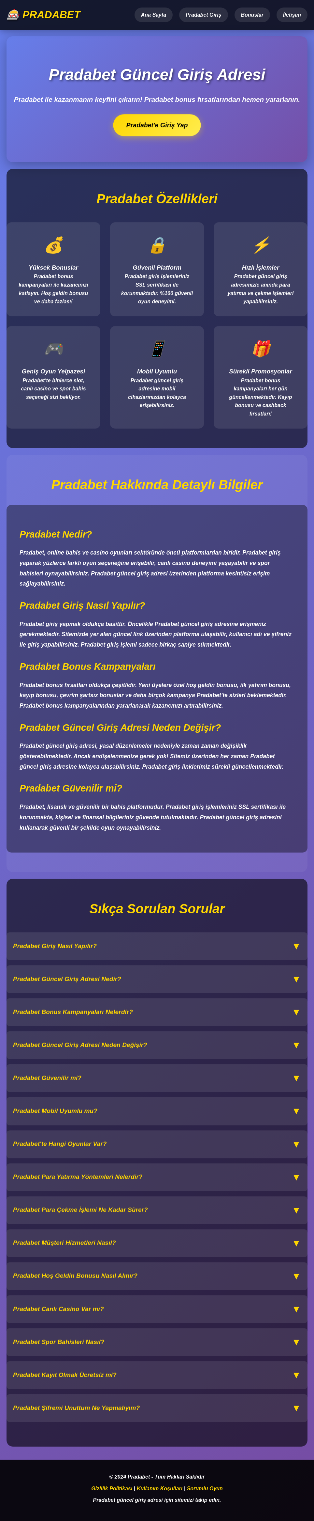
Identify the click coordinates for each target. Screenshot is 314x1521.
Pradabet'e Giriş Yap (157, 125)
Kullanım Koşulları (159, 1489)
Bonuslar (252, 15)
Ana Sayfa (153, 15)
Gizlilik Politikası (111, 1489)
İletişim (292, 15)
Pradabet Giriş (203, 15)
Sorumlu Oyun (205, 1489)
